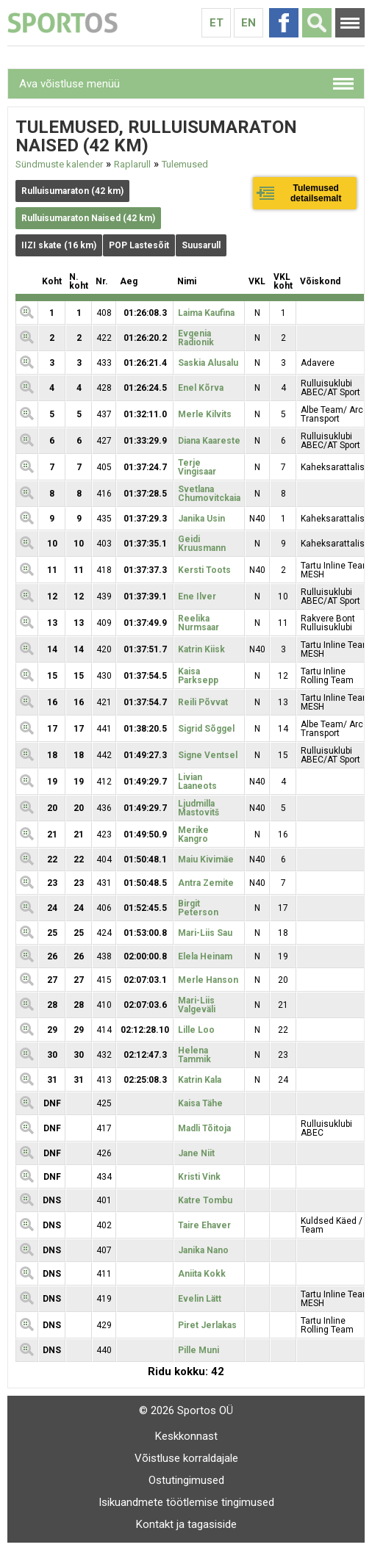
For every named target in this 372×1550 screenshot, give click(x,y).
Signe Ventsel (207, 755)
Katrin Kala (199, 1080)
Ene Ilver (197, 596)
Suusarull (201, 245)
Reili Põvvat (203, 702)
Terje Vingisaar (197, 467)
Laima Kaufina (206, 313)
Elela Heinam (205, 956)
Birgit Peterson (198, 908)
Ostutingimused (186, 1480)
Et (216, 22)
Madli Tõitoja (204, 1128)
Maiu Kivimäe (206, 859)
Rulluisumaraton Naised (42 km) (88, 218)
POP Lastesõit (139, 245)
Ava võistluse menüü (69, 83)
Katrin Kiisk (201, 649)
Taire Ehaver (204, 1225)
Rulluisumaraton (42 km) (72, 191)
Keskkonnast (186, 1436)
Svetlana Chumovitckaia (209, 493)
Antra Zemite (206, 883)
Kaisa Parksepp (198, 675)
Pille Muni (198, 1350)
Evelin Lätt (199, 1299)
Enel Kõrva (200, 388)
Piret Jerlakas (207, 1325)
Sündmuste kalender (59, 164)
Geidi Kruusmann (202, 543)
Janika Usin (201, 518)
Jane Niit (196, 1153)
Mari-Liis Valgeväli (196, 1004)
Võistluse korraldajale (186, 1458)
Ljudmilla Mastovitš (198, 808)
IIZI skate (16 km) (58, 245)
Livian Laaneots (197, 781)
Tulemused (185, 164)
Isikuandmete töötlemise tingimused (186, 1502)
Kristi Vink (199, 1177)
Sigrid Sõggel (206, 729)
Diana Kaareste (209, 441)
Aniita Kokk (202, 1274)
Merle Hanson (208, 980)
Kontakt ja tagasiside (186, 1524)
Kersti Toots (204, 570)
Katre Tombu (205, 1200)
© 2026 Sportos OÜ (186, 1410)
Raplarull (132, 164)
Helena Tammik (194, 1054)
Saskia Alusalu (208, 363)
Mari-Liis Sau (205, 933)
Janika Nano (203, 1250)
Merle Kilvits (205, 414)
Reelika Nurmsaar (198, 622)
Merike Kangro (193, 834)
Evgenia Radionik (196, 337)
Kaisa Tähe (200, 1103)
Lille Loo (196, 1030)
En (248, 22)
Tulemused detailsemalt (315, 193)
